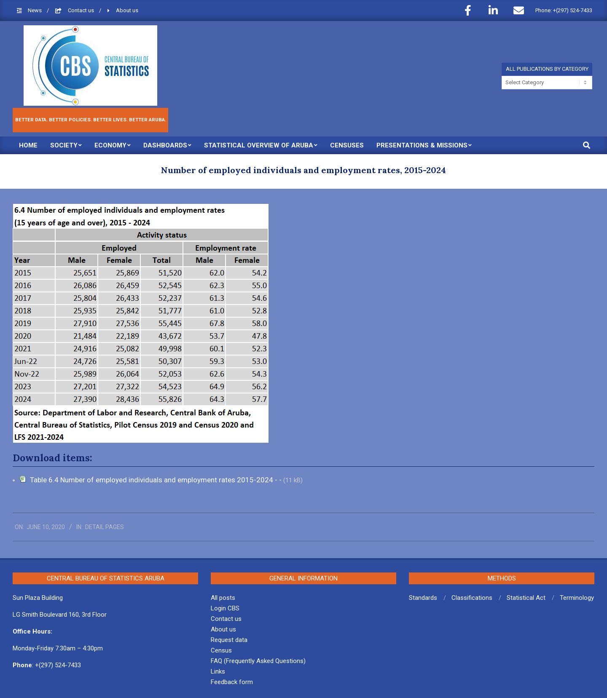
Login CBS (225, 608)
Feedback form (232, 682)
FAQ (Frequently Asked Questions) (258, 661)
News (35, 10)
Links (218, 671)
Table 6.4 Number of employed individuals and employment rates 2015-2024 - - (156, 480)
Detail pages (104, 527)
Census (221, 650)
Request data (229, 640)
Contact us (81, 10)
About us (127, 10)
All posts (223, 598)
